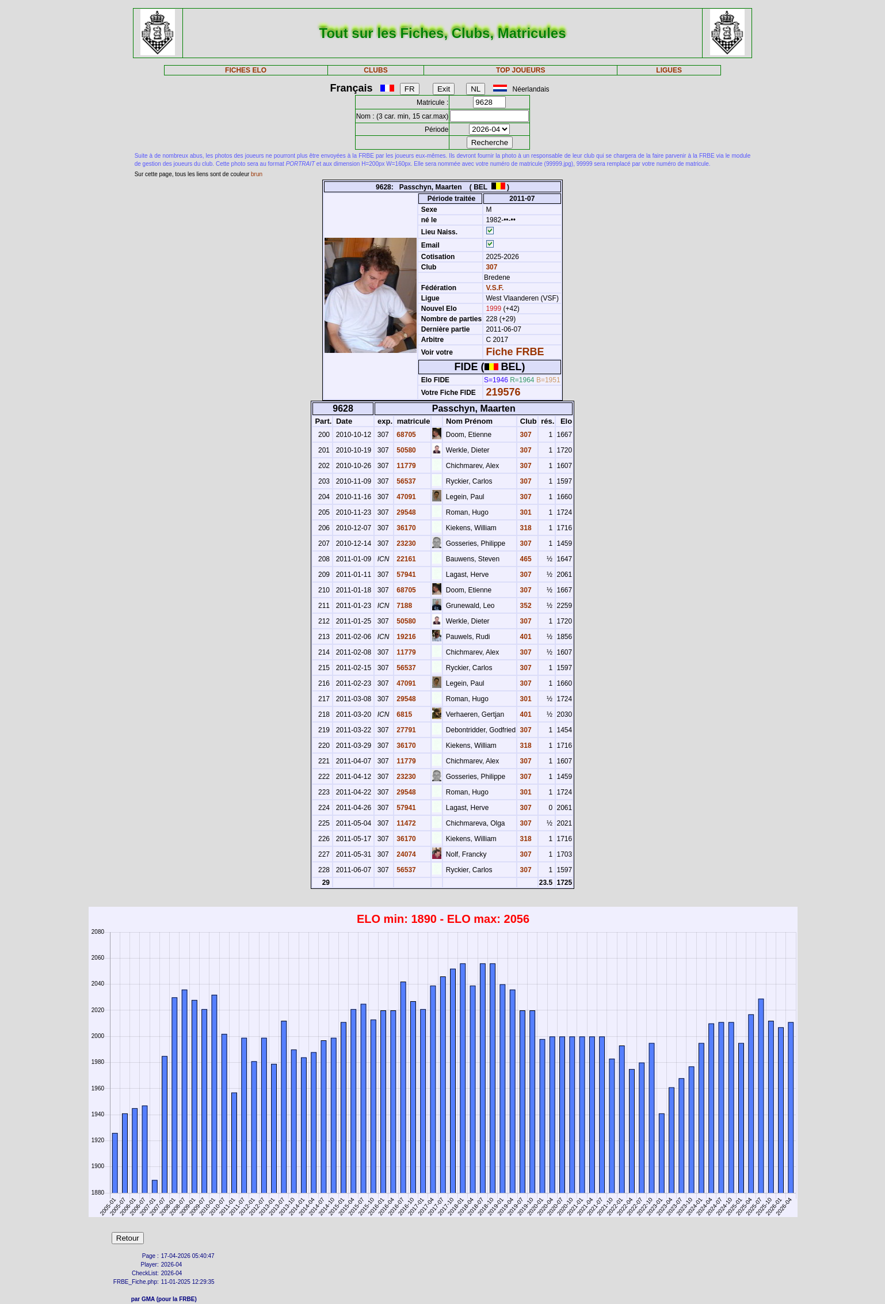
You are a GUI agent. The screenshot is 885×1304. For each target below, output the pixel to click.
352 (524, 606)
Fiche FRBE (515, 352)
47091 (405, 497)
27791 (405, 730)
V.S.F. (494, 288)
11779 (405, 466)
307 (490, 267)
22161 (405, 559)
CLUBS (375, 70)
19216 (405, 637)
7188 (403, 606)
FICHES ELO (245, 70)
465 (524, 559)
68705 (405, 435)
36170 (405, 528)
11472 (405, 823)
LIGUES (669, 70)
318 (524, 528)
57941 (405, 575)
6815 (403, 714)
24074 (405, 854)
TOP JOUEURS (521, 70)
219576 (503, 392)
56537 (405, 481)
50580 (405, 450)
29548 (405, 512)
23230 (405, 543)
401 (524, 637)
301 (524, 512)
